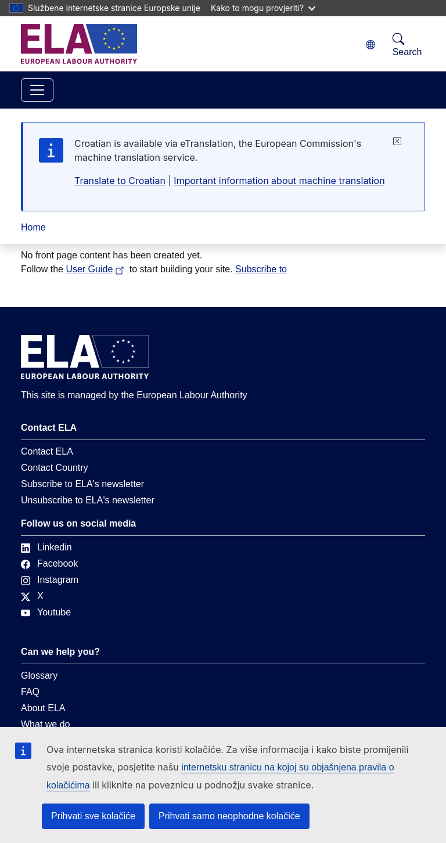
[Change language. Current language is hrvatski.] (370, 45)
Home (33, 227)
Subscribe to (261, 269)
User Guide (96, 269)
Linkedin (46, 547)
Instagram (49, 580)
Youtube (46, 612)
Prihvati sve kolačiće (93, 816)
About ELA (43, 708)
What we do (45, 724)
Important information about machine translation (279, 180)
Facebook (49, 563)
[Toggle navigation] (37, 90)
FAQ (30, 692)
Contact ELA (47, 451)
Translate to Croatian (120, 180)
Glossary (39, 675)
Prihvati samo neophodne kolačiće (229, 816)
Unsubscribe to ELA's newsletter (87, 500)
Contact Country (54, 468)
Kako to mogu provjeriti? (263, 8)
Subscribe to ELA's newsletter (82, 484)
